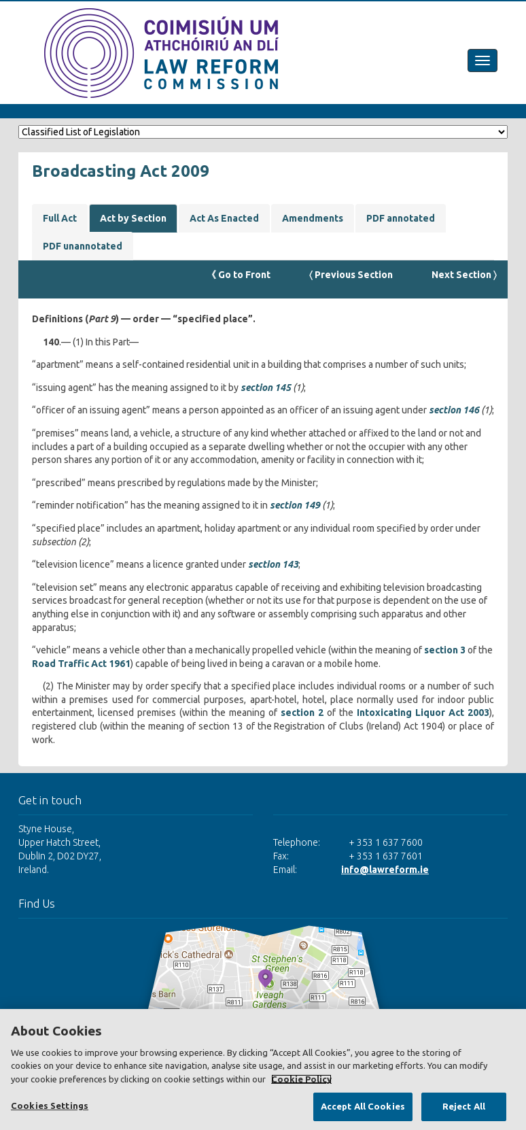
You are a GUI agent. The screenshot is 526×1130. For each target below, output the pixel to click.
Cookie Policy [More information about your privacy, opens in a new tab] (301, 1079)
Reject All (463, 1106)
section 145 (266, 387)
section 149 (295, 505)
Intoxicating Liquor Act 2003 (423, 712)
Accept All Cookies (363, 1106)
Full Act (60, 218)
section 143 (273, 564)
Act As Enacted (224, 218)
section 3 (445, 650)
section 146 (454, 410)
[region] (263, 1069)
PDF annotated (400, 218)
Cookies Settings (49, 1105)
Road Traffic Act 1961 (81, 663)
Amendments (312, 218)
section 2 (302, 712)
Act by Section (133, 218)
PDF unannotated (82, 246)
